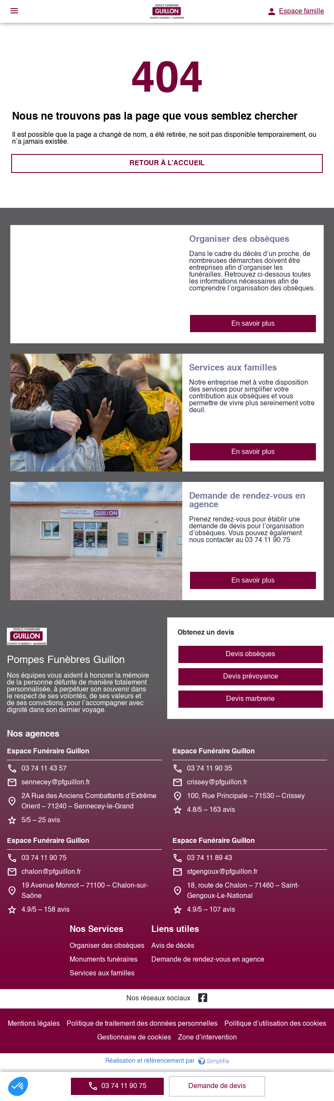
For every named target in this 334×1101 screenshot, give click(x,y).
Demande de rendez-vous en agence (207, 959)
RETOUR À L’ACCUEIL (167, 163)
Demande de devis (217, 1086)
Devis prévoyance (250, 676)
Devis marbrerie (250, 699)
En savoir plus (253, 323)
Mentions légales (34, 1024)
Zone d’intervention (207, 1037)
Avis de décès (172, 946)
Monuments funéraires (104, 959)
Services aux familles (102, 973)
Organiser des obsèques (107, 946)
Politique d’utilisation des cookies (275, 1024)
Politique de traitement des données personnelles (142, 1024)
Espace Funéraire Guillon (48, 751)
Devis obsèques (250, 654)
